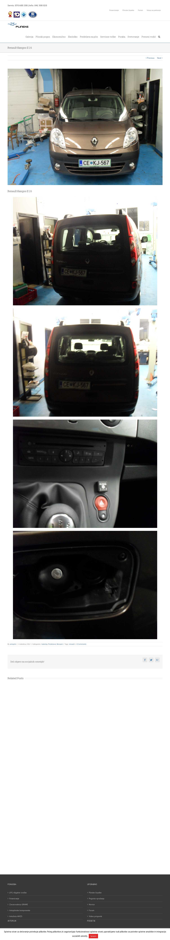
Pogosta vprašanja (96, 898)
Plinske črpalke (95, 892)
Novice (92, 904)
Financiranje (14, 898)
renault (72, 644)
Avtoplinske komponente (19, 910)
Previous (151, 58)
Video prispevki (95, 916)
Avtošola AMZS (15, 916)
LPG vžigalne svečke (18, 892)
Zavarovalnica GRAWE (18, 904)
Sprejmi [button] (93, 936)
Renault (60, 644)
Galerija (44, 644)
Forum (91, 910)
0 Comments (81, 644)
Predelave (52, 644)
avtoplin (13, 644)
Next (159, 58)
